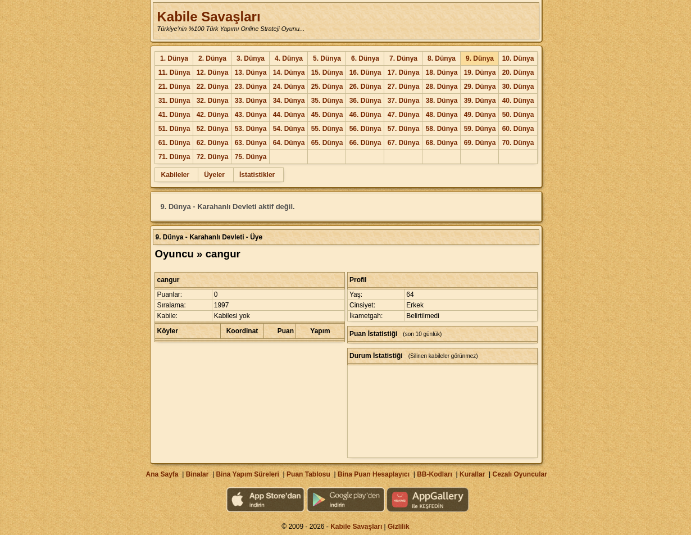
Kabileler (175, 175)
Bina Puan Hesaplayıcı (374, 474)
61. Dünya (174, 143)
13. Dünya (251, 72)
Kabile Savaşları (208, 16)
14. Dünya (289, 72)
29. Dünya (480, 86)
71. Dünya (174, 157)
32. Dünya (213, 101)
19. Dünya (480, 72)
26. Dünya (365, 86)
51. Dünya (174, 129)
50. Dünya (518, 115)
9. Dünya (480, 58)
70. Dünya (518, 143)
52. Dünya (213, 129)
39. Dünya (480, 101)
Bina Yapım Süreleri (247, 474)
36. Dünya (365, 101)
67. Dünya (404, 143)
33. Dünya (251, 101)
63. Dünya (251, 143)
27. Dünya (404, 86)
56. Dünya (365, 129)
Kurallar (472, 474)
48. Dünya (442, 115)
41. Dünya (174, 115)
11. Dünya (174, 72)
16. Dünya (365, 72)
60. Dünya (518, 129)
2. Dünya (212, 58)
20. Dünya (518, 72)
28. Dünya (442, 86)
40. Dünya (518, 101)
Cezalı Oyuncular (519, 474)
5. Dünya (327, 58)
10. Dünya (518, 58)
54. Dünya (289, 129)
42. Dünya (213, 115)
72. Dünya (213, 157)
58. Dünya (442, 129)
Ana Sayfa (162, 474)
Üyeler (214, 175)
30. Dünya (518, 86)
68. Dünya (442, 143)
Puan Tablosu (308, 474)
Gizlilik (399, 527)
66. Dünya (365, 143)
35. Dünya (327, 101)
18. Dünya (442, 72)
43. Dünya (251, 115)
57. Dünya (404, 129)
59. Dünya (480, 129)
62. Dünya (213, 143)
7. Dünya (403, 58)
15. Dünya (327, 72)
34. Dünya (289, 101)
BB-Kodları (434, 474)
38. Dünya (442, 101)
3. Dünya (251, 58)
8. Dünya (442, 58)
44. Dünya (289, 115)
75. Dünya (251, 157)
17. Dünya (404, 72)
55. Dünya (327, 129)
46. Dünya (365, 115)
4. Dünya (289, 58)
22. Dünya (213, 86)
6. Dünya (365, 58)
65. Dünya (327, 143)
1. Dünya (174, 58)
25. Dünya (327, 86)
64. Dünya (289, 143)
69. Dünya (480, 143)
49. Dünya (480, 115)
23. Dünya (251, 86)
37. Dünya (404, 101)
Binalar (197, 474)
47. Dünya (404, 115)
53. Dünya (251, 129)
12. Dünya (213, 72)
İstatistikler (257, 175)
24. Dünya (289, 86)
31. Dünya (174, 101)
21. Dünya (174, 86)
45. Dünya (327, 115)
